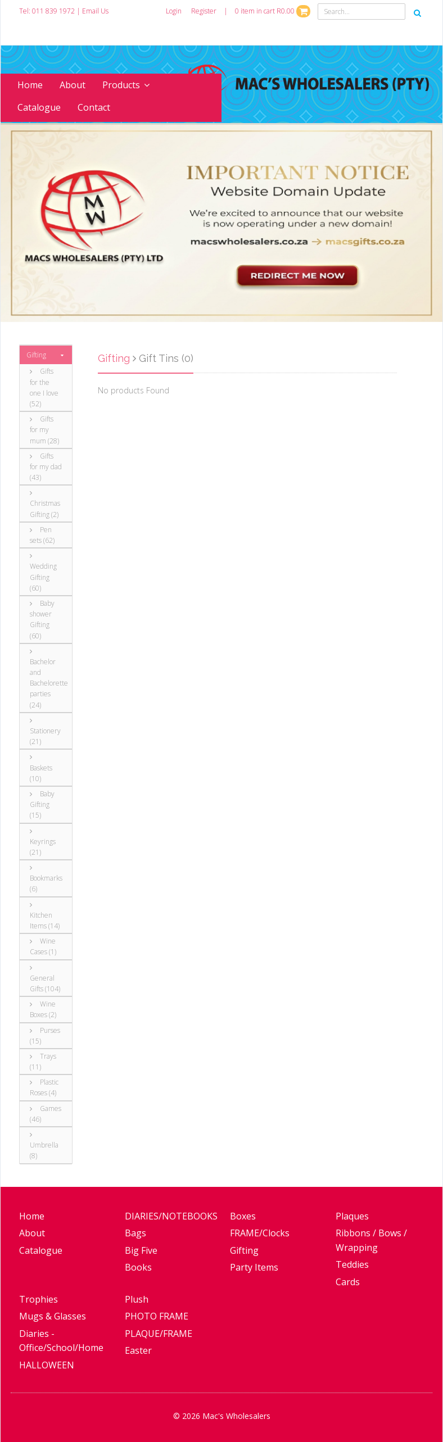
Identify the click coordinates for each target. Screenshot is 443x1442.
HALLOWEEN (46, 1365)
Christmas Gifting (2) (45, 504)
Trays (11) (43, 1061)
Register (203, 11)
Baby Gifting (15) (42, 804)
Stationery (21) (45, 731)
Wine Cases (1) (43, 946)
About (72, 85)
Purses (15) (45, 1036)
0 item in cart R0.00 (272, 11)
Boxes (243, 1216)
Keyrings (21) (43, 842)
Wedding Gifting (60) (43, 572)
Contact (94, 107)
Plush (136, 1299)
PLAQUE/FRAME (158, 1333)
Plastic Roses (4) (44, 1087)
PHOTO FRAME (156, 1316)
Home (30, 85)
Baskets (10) (41, 768)
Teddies (352, 1264)
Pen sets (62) (42, 535)
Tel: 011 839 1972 (47, 11)
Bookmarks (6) (46, 879)
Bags (135, 1233)
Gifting (36, 355)
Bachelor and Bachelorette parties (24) (47, 679)
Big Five (141, 1250)
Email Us (95, 11)
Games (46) (45, 1114)
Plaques (352, 1216)
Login (174, 11)
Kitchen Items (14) (45, 916)
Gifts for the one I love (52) (44, 387)
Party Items (254, 1267)
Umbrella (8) (44, 1145)
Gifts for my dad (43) (46, 466)
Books (138, 1267)
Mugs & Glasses (52, 1316)
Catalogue (39, 107)
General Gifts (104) (45, 979)
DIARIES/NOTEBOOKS (171, 1216)
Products (126, 85)
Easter (138, 1350)
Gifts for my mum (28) (44, 429)
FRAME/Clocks (260, 1233)
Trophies (38, 1299)
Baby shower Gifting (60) (42, 619)
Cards (348, 1282)
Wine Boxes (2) (43, 1009)
